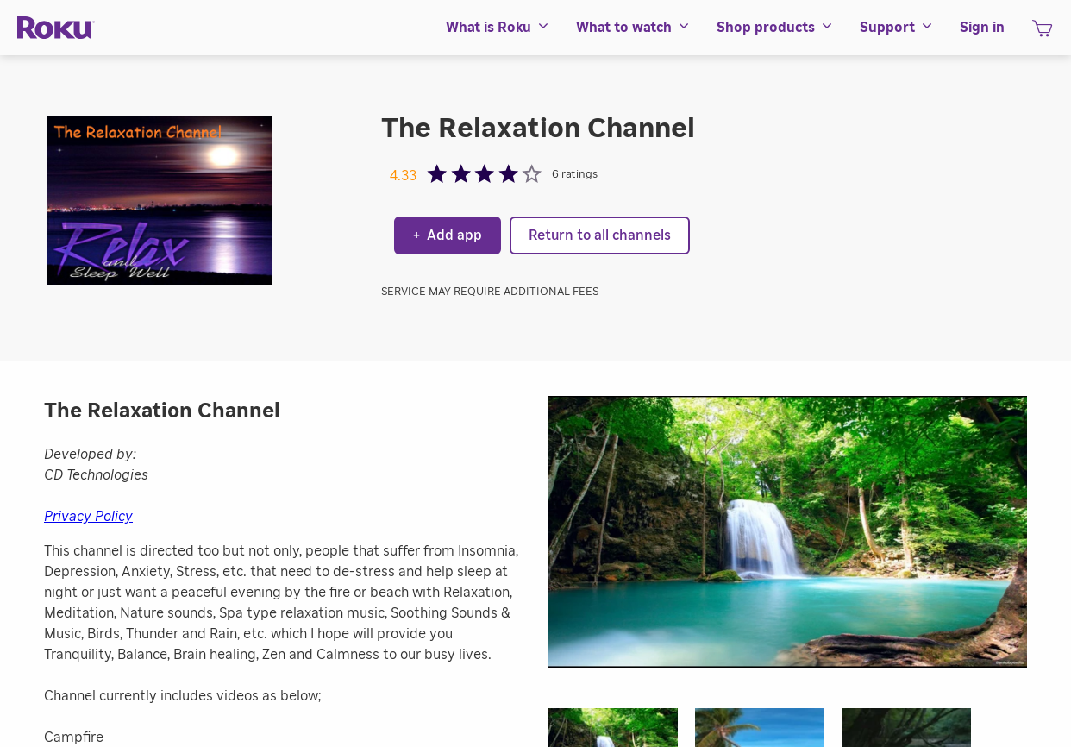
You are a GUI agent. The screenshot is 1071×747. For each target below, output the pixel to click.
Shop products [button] (775, 28)
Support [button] (897, 28)
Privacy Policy (88, 517)
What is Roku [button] (498, 28)
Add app (447, 235)
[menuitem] (498, 27)
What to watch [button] (633, 28)
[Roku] (56, 28)
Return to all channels (600, 235)
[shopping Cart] (1042, 34)
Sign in (982, 28)
